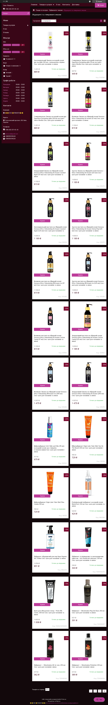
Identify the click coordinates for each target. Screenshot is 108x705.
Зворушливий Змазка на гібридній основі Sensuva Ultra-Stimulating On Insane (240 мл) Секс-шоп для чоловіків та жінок (88, 393)
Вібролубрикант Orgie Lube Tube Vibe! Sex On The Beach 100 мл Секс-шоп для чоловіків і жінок (87, 448)
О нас (58, 5)
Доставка (75, 5)
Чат (99, 699)
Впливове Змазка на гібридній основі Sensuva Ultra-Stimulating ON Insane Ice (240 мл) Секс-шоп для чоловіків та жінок (50, 393)
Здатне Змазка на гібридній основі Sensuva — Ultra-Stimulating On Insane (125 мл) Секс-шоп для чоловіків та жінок (88, 173)
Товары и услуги (45, 5)
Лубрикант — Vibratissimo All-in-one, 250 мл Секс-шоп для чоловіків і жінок (49, 666)
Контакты (66, 5)
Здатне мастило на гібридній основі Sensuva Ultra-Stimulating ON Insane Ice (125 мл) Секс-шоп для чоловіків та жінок (88, 283)
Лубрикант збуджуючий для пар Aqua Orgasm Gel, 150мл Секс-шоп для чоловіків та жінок (50, 557)
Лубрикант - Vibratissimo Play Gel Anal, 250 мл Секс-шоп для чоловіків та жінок (88, 612)
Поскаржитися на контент (53, 703)
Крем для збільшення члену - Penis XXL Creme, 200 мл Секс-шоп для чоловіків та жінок (49, 613)
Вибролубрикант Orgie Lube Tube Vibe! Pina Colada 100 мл (49, 503)
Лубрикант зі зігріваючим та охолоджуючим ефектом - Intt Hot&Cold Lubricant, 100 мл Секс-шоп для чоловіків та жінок (87, 558)
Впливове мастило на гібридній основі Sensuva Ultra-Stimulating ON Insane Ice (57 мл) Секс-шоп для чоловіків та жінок (49, 283)
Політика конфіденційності (70, 703)
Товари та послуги (42, 10)
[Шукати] (28, 13)
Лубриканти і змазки (55, 10)
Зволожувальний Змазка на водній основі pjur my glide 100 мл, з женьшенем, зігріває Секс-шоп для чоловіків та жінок (49, 62)
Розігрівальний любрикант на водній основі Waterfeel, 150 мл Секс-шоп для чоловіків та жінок (88, 504)
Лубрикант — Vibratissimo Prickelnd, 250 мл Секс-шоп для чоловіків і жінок (87, 666)
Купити (42, 54)
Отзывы (6, 32)
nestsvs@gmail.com (11, 134)
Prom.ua (63, 699)
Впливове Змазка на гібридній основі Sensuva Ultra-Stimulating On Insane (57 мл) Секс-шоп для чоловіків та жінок (88, 118)
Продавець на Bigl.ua (54, 701)
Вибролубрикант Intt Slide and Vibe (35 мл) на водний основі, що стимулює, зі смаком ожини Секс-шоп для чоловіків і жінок (49, 449)
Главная (34, 5)
